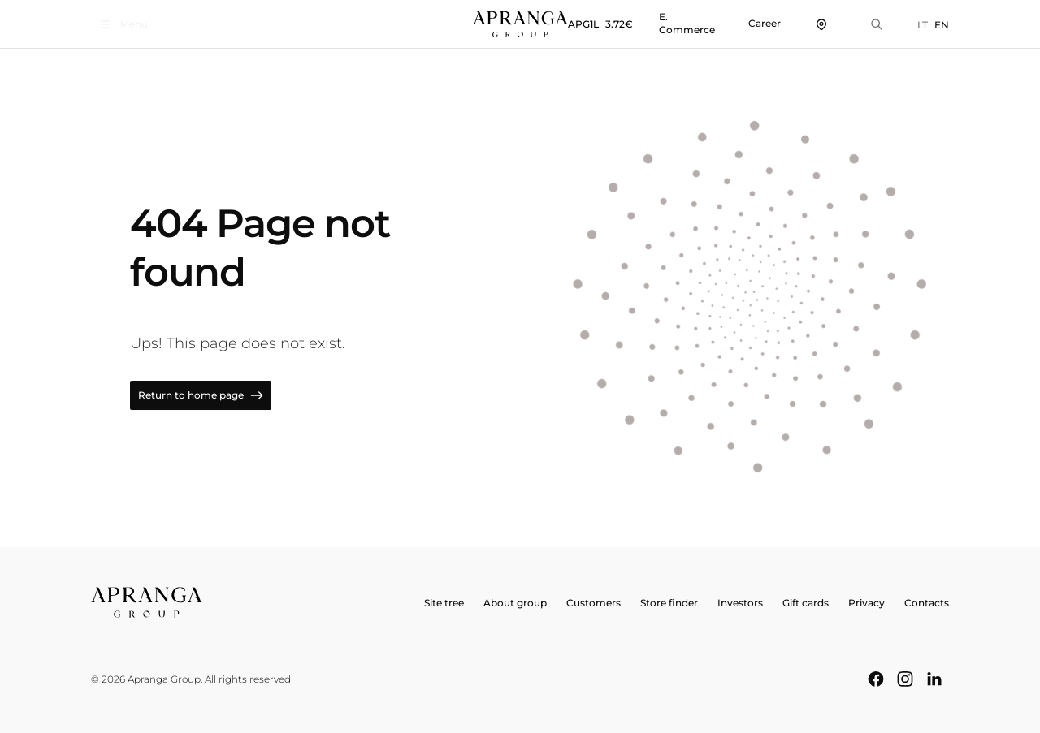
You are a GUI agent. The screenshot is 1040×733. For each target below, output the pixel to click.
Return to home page (200, 395)
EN (941, 25)
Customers (593, 603)
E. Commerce (687, 23)
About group (515, 603)
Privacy (866, 603)
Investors (740, 603)
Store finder (669, 603)
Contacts (926, 603)
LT (922, 25)
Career (764, 23)
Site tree (444, 603)
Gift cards (805, 603)
